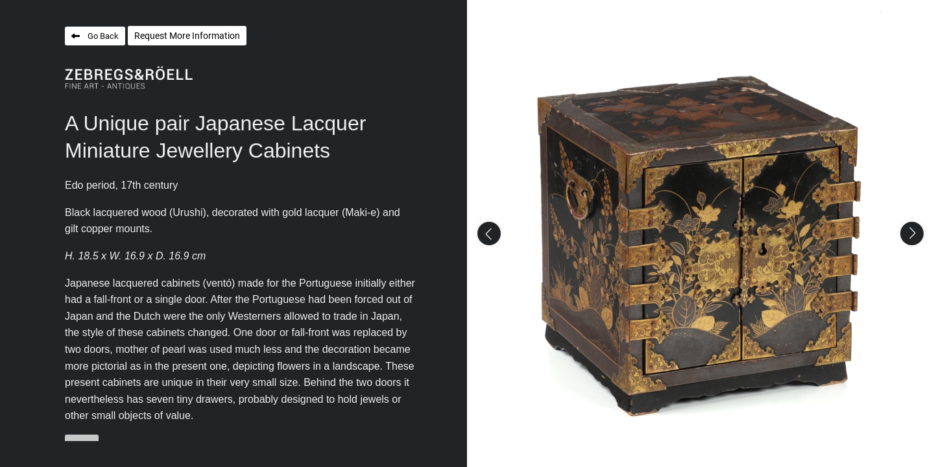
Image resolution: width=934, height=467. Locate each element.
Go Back (103, 36)
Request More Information (187, 35)
